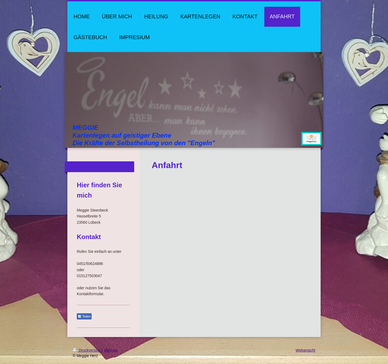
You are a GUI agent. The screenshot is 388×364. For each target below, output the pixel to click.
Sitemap (110, 350)
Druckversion (87, 350)
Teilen (84, 316)
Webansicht (305, 350)
